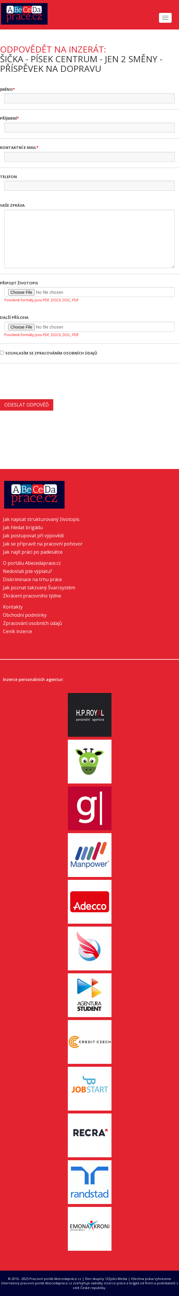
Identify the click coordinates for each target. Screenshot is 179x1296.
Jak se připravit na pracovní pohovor (43, 544)
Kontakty (13, 607)
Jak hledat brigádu (23, 527)
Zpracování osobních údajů (32, 623)
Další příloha (14, 317)
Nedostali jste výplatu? (27, 571)
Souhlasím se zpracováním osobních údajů (48, 353)
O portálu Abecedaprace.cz (32, 563)
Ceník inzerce (17, 631)
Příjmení (8, 118)
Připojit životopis (19, 283)
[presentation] (44, 380)
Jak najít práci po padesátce (33, 552)
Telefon (8, 176)
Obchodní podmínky (25, 615)
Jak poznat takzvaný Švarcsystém (39, 587)
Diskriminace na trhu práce (32, 579)
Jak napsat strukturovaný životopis (41, 519)
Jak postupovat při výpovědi (33, 535)
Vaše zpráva (12, 205)
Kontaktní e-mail (18, 147)
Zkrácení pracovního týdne (32, 596)
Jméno (6, 89)
